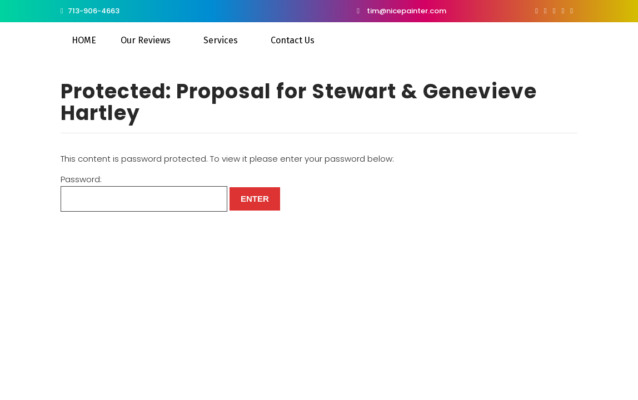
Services (220, 40)
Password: (144, 192)
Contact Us (293, 40)
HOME (84, 40)
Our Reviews (146, 40)
